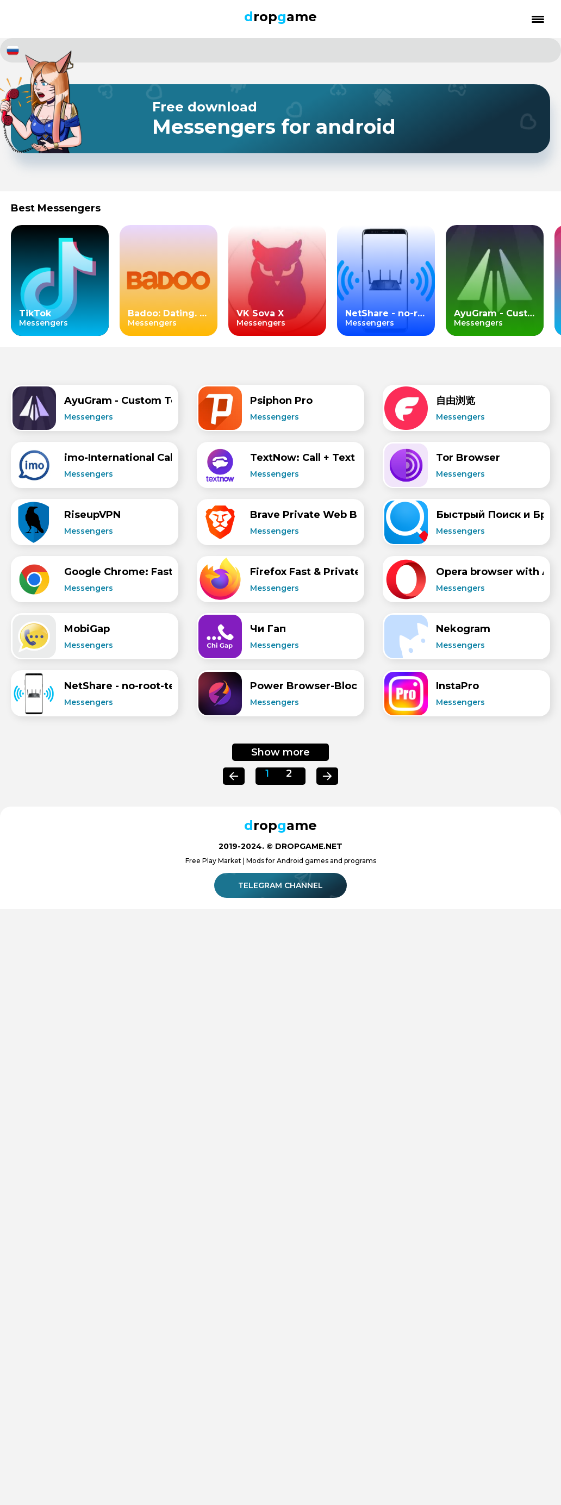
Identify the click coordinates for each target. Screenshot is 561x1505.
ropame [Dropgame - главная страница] (280, 16)
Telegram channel (282, 885)
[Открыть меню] (538, 19)
